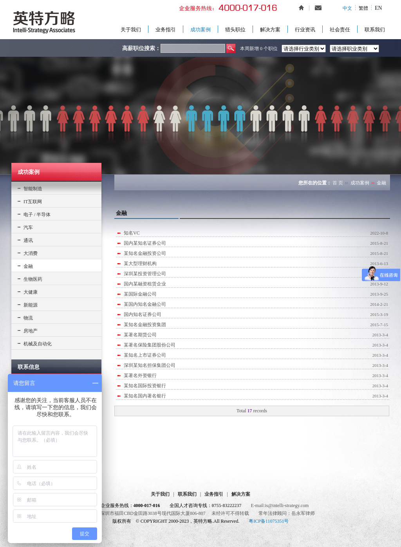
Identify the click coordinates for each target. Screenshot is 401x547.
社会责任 (340, 29)
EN (378, 8)
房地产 (30, 331)
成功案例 (200, 29)
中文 (347, 8)
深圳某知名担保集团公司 (149, 365)
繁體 (363, 8)
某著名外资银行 (140, 375)
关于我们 (131, 29)
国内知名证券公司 (142, 314)
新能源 (30, 305)
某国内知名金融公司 (145, 304)
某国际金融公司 (140, 294)
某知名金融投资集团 (145, 324)
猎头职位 (235, 29)
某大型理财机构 (140, 263)
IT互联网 (32, 201)
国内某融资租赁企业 (145, 284)
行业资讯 (305, 29)
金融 (28, 266)
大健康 (30, 292)
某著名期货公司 (140, 335)
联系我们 (375, 29)
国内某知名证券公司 (145, 243)
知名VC (132, 233)
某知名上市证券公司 (145, 355)
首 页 (337, 183)
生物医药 (32, 279)
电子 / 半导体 (37, 214)
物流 (28, 318)
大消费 (30, 253)
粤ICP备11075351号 (269, 521)
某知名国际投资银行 (145, 385)
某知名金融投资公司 (145, 253)
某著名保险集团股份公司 (149, 345)
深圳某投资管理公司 (145, 273)
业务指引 (165, 29)
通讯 (28, 240)
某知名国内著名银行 (145, 396)
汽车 (28, 227)
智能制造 (32, 188)
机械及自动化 (37, 344)
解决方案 (270, 29)
